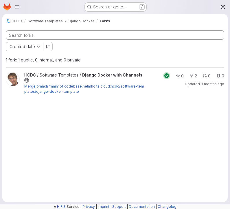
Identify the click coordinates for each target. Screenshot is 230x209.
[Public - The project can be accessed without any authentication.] (26, 80)
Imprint (103, 206)
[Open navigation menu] (17, 7)
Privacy (88, 206)
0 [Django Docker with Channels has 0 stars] (180, 75)
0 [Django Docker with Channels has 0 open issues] (220, 75)
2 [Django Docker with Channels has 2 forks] (193, 75)
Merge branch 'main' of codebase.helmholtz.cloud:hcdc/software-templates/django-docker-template (84, 89)
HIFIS (61, 206)
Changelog (167, 206)
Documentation (142, 206)
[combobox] (24, 46)
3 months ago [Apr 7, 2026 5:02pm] (212, 84)
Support (119, 206)
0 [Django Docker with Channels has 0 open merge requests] (207, 75)
